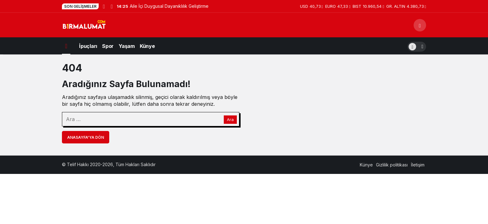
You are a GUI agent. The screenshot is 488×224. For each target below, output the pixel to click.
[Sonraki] (111, 6)
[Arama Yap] (420, 25)
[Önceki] (104, 6)
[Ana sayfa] (66, 45)
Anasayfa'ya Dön (85, 137)
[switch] (416, 45)
